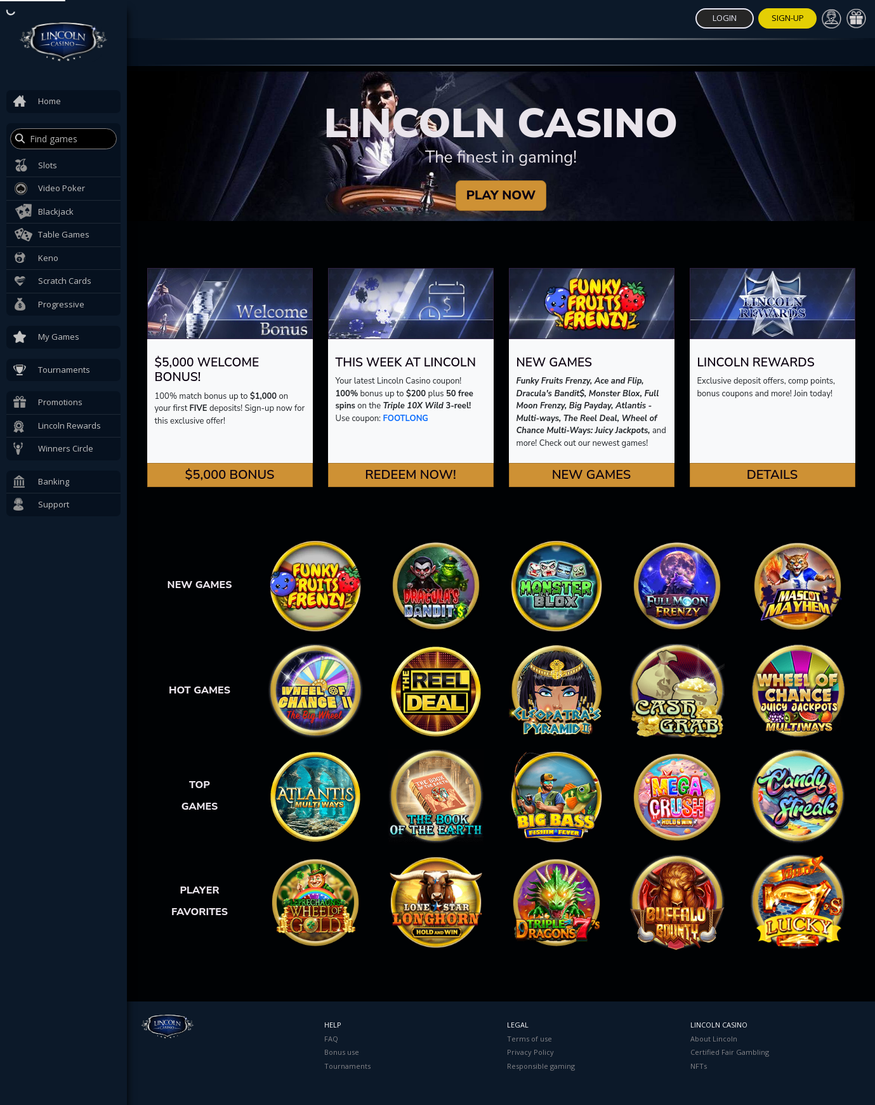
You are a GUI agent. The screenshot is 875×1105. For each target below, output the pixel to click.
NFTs (698, 1066)
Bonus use (341, 1052)
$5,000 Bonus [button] (229, 474)
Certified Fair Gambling (729, 1052)
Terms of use (529, 1038)
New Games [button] (591, 474)
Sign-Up (788, 17)
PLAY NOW (501, 195)
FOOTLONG (405, 418)
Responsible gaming (541, 1066)
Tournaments (347, 1066)
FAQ (331, 1038)
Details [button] (772, 474)
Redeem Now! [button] (410, 474)
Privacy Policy (530, 1052)
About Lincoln (713, 1038)
